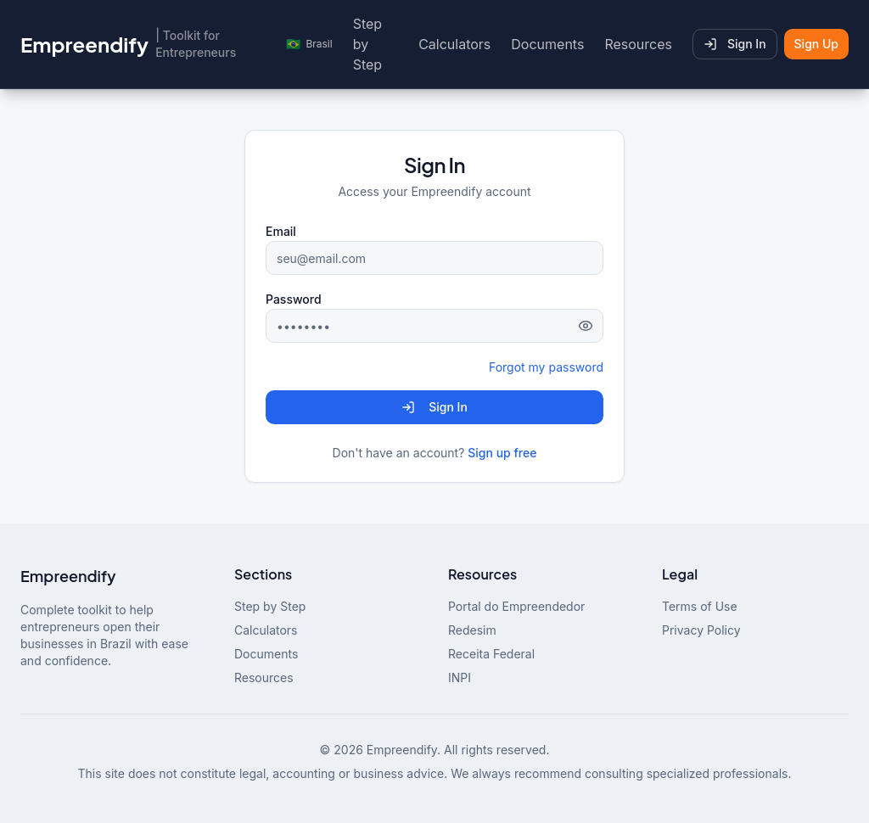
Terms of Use (699, 606)
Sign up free (502, 452)
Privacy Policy (701, 630)
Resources (638, 44)
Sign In (735, 43)
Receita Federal (491, 654)
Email (281, 231)
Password (294, 299)
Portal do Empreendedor (516, 606)
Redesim (472, 630)
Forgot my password (546, 367)
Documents (547, 44)
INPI (459, 677)
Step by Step (367, 44)
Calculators (454, 44)
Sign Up (816, 43)
